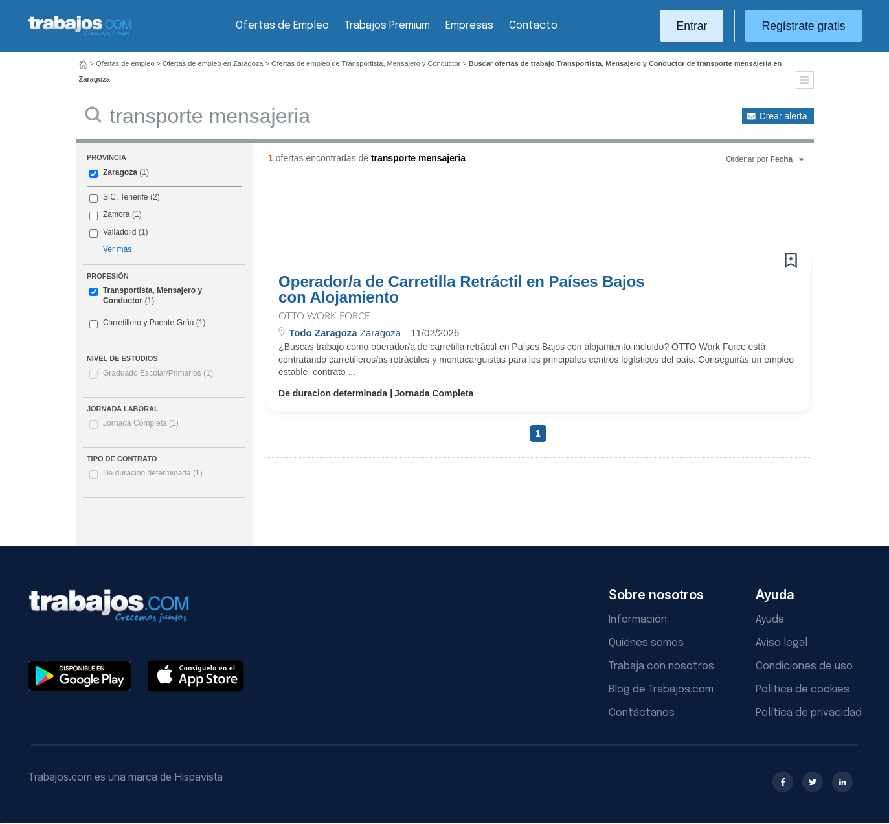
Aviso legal (781, 642)
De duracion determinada (153, 472)
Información (638, 619)
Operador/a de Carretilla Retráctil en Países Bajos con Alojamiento (461, 289)
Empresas (469, 25)
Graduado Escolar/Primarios (158, 373)
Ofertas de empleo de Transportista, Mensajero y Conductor (365, 63)
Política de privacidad (809, 712)
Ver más (117, 249)
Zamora (116, 214)
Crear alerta (783, 116)
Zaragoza (120, 172)
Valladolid (120, 231)
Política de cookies (803, 689)
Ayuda (770, 619)
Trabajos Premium (387, 25)
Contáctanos (642, 712)
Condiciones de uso (804, 666)
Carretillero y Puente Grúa (148, 322)
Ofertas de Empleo (282, 25)
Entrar (692, 25)
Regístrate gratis (803, 25)
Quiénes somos (646, 642)
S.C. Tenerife (125, 196)
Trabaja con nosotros (661, 666)
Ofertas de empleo (125, 63)
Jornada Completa (141, 423)
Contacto (533, 25)
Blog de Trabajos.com (661, 689)
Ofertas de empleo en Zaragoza (213, 63)
